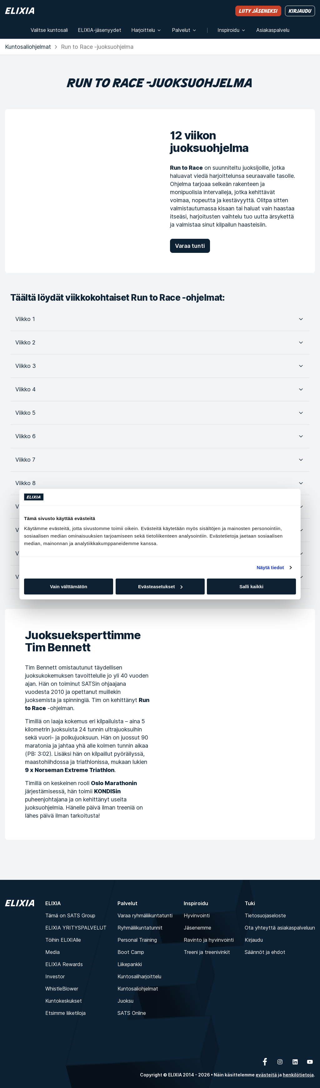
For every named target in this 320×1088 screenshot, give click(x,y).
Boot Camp (131, 952)
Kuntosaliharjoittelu (139, 976)
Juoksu (125, 1001)
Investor (55, 976)
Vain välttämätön (68, 586)
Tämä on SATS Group (70, 915)
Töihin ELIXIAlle (63, 940)
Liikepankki (130, 964)
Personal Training (137, 940)
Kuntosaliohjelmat (28, 46)
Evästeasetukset (160, 586)
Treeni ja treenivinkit (207, 952)
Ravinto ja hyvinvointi (209, 940)
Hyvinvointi (197, 915)
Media (52, 952)
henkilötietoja (298, 1074)
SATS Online (132, 1013)
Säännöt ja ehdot (265, 952)
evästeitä (266, 1074)
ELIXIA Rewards (64, 964)
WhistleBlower (61, 988)
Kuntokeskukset (63, 1001)
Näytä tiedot (270, 567)
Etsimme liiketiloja (65, 1013)
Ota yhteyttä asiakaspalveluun (280, 928)
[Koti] (19, 11)
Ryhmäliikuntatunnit (140, 928)
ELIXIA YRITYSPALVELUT (76, 928)
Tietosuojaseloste (265, 915)
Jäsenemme (197, 928)
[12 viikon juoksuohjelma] (77, 191)
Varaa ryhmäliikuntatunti (145, 915)
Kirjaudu (254, 940)
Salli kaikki (251, 586)
